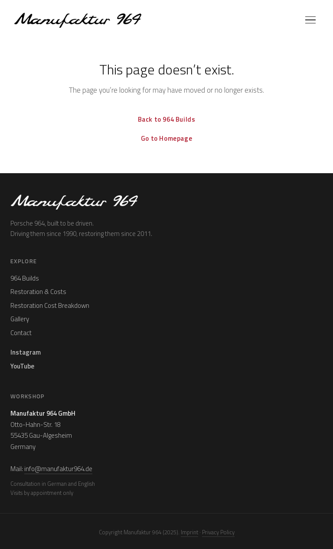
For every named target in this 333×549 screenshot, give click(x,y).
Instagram (25, 352)
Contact (21, 333)
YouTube (22, 366)
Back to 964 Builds (167, 119)
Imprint (189, 532)
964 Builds (24, 278)
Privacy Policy (218, 532)
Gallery (19, 319)
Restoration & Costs (38, 292)
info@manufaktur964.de (58, 469)
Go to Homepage (166, 138)
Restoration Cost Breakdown (49, 305)
